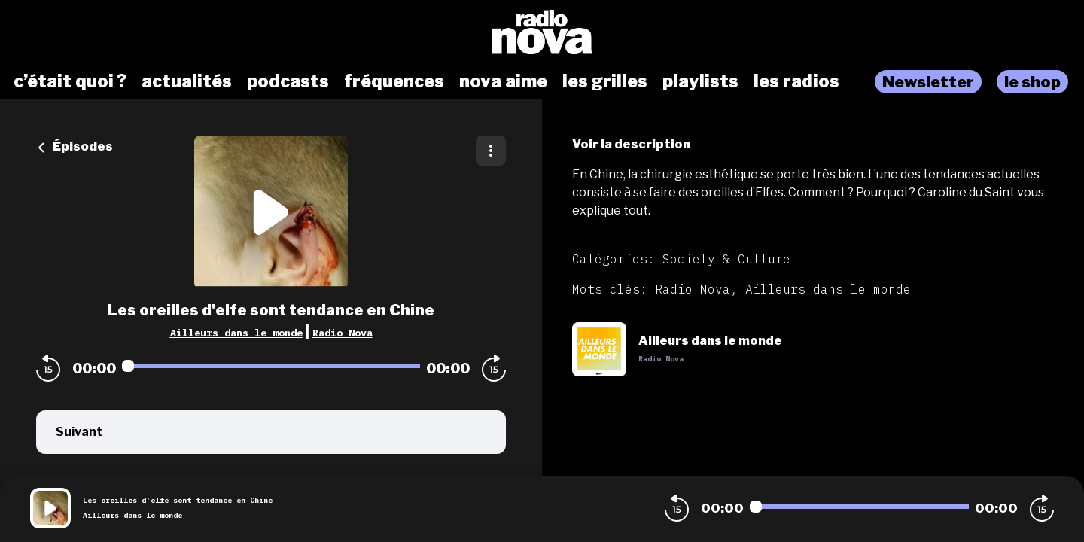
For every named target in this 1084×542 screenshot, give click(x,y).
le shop (1032, 81)
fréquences (394, 81)
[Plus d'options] (491, 151)
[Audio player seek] (271, 366)
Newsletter (928, 81)
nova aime (503, 81)
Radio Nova (342, 333)
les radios (796, 81)
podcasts (288, 81)
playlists (700, 81)
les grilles (604, 81)
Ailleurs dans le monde (236, 333)
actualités (187, 81)
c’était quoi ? (70, 81)
